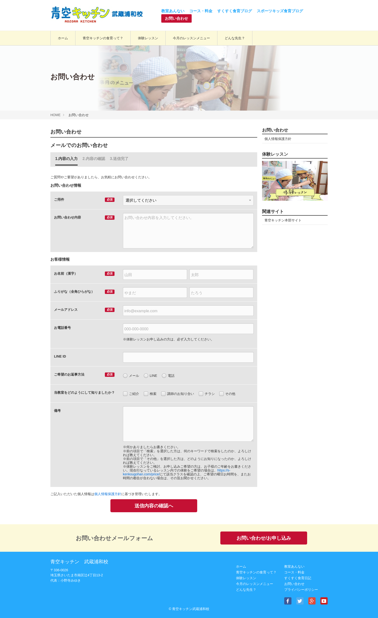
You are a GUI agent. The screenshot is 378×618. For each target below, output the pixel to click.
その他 (227, 394)
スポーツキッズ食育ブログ (280, 11)
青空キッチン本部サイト (283, 220)
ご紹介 (131, 394)
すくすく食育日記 (297, 578)
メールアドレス (66, 310)
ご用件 (59, 199)
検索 (150, 394)
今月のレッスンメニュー (254, 584)
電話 (168, 375)
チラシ (207, 394)
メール (131, 375)
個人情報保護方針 (107, 494)
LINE (150, 375)
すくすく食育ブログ (234, 11)
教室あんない (172, 11)
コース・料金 (200, 11)
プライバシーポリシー (301, 589)
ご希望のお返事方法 (69, 374)
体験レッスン (246, 578)
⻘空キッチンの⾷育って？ (256, 572)
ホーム (241, 566)
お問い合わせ (176, 18)
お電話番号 (62, 328)
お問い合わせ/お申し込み (263, 538)
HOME (55, 115)
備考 (57, 410)
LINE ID (60, 356)
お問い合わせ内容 (67, 217)
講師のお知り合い (177, 394)
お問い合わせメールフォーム (114, 538)
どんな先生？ (246, 589)
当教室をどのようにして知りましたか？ (84, 392)
